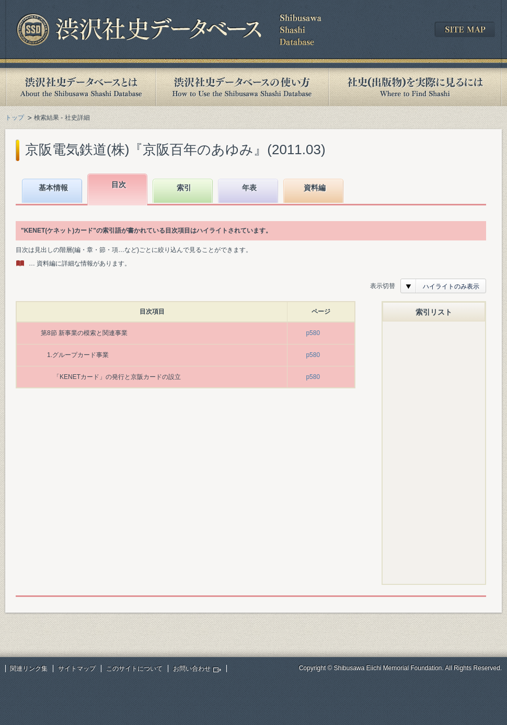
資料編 (315, 187)
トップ (14, 117)
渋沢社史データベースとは (80, 87)
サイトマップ (77, 668)
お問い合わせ (192, 668)
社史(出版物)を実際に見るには (415, 87)
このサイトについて (134, 668)
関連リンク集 (29, 668)
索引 (184, 187)
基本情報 (53, 187)
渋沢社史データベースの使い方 (242, 87)
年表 (249, 187)
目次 (118, 184)
